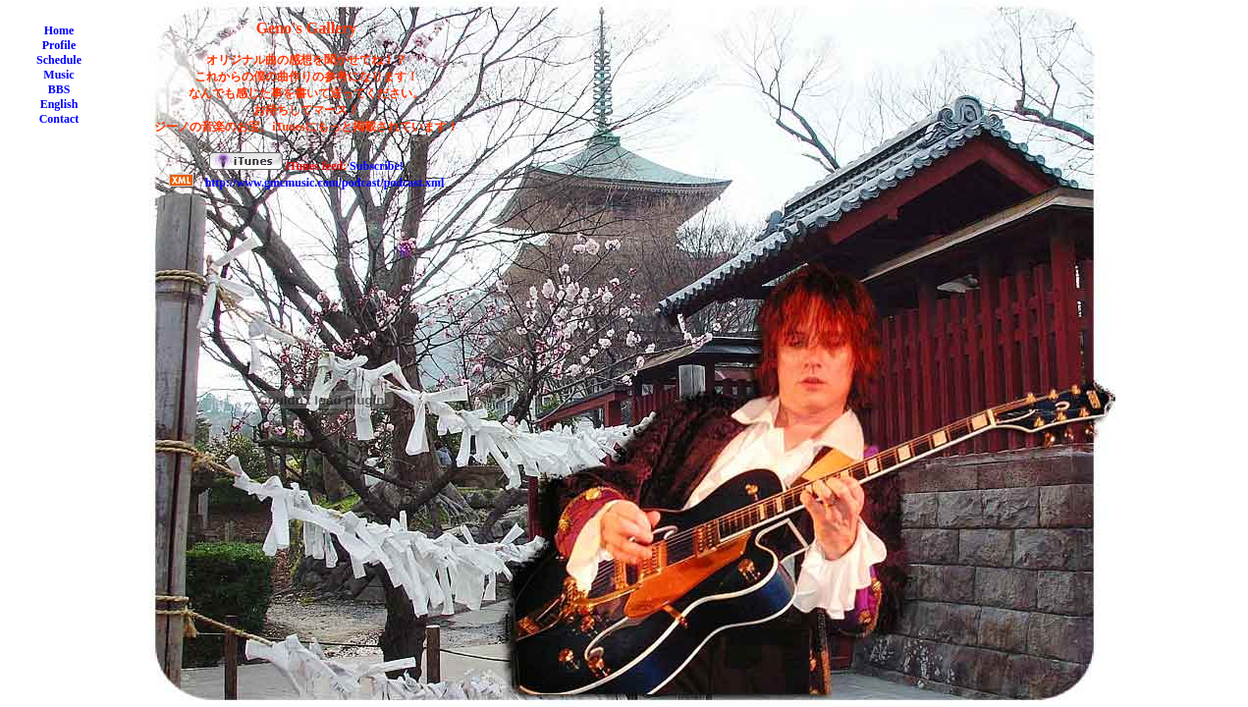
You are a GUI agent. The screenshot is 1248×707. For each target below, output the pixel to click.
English (59, 104)
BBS (59, 89)
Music (58, 75)
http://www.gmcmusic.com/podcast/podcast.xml (325, 183)
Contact (59, 119)
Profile (59, 45)
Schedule (58, 60)
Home (59, 30)
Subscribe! (377, 166)
